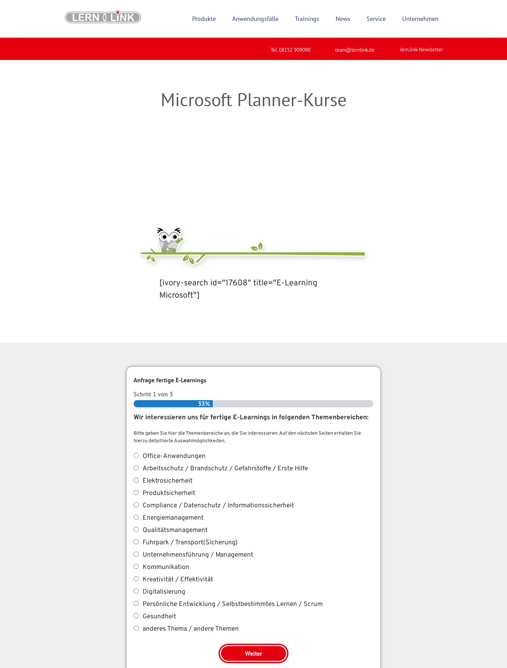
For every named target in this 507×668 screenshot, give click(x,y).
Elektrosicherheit (168, 481)
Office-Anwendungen (174, 456)
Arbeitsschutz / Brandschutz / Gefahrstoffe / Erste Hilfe (225, 469)
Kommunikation (166, 567)
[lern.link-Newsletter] (391, 46)
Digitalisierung (164, 592)
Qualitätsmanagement (175, 530)
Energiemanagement (173, 518)
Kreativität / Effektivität (178, 580)
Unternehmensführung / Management (198, 555)
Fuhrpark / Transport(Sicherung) (190, 543)
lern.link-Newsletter (421, 49)
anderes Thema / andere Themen (191, 629)
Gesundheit (159, 617)
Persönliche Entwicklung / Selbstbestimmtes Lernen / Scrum (233, 604)
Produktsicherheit (169, 493)
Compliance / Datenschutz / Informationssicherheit (218, 506)
